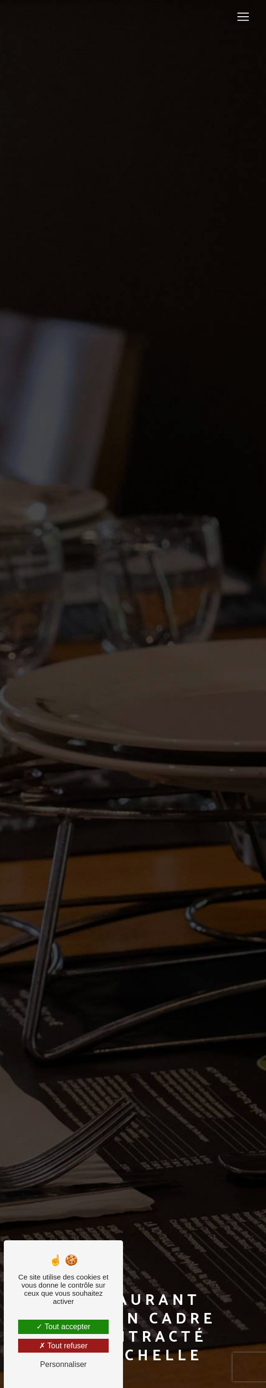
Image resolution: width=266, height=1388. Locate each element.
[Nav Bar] (243, 16)
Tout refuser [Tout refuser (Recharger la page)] (63, 1346)
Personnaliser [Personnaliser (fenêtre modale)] (63, 1364)
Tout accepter (63, 1327)
